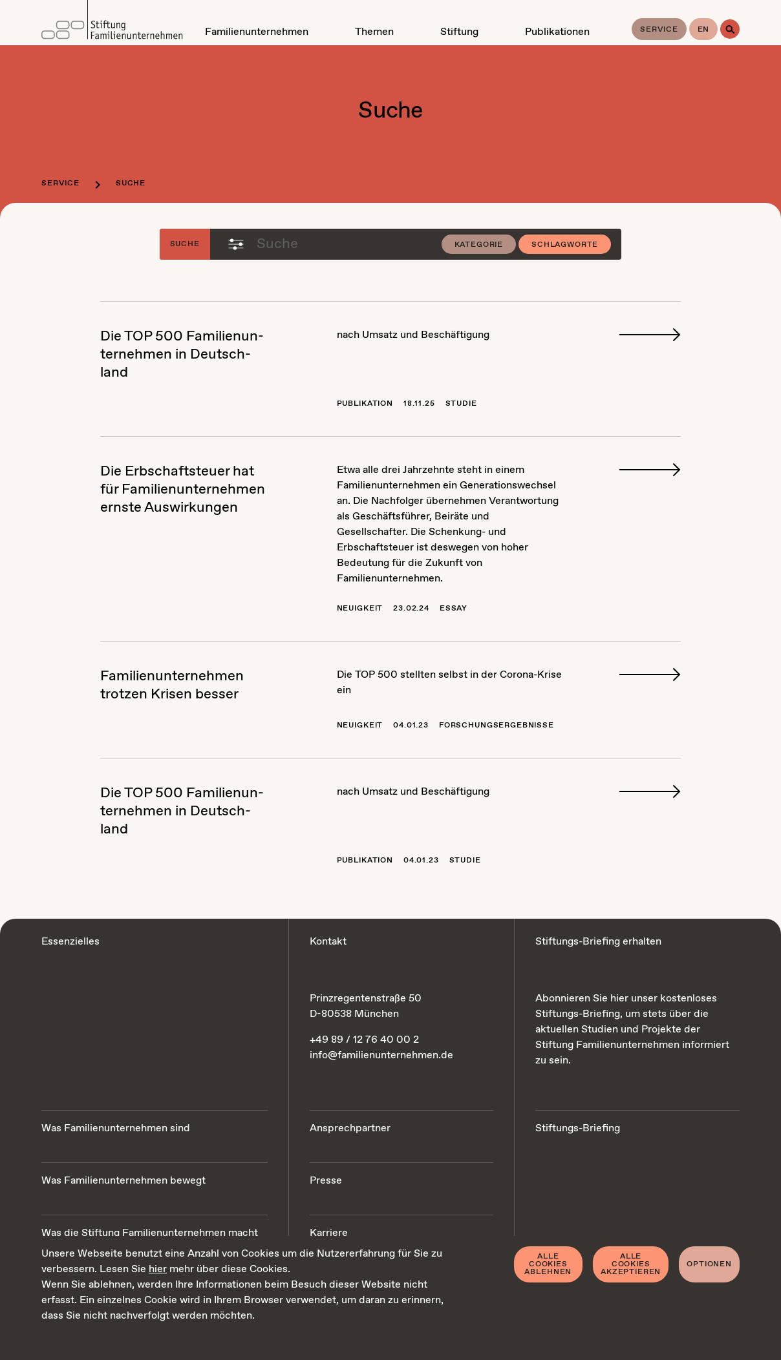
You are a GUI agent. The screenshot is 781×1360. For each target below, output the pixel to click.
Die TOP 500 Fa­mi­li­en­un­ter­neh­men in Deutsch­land (182, 354)
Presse (326, 1180)
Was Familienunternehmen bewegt (123, 1180)
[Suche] (730, 29)
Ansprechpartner (350, 1128)
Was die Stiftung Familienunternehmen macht (149, 1233)
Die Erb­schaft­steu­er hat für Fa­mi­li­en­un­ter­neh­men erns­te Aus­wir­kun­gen (182, 490)
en (704, 30)
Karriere (329, 1233)
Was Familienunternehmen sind (115, 1128)
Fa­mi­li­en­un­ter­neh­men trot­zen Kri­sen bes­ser (172, 685)
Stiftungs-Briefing (577, 1128)
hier (158, 1269)
